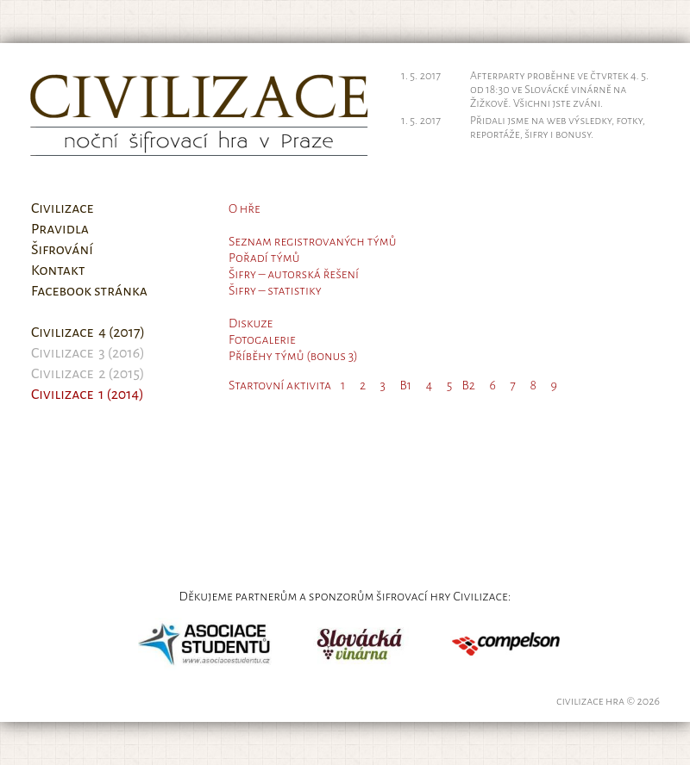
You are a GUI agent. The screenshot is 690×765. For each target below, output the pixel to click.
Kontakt (58, 270)
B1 (406, 385)
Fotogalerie (262, 339)
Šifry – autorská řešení (294, 274)
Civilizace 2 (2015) (88, 374)
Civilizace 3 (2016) (88, 353)
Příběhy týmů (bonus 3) (293, 356)
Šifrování (62, 250)
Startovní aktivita (280, 385)
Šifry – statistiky (275, 290)
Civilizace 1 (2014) (87, 394)
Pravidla (60, 229)
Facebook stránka (89, 291)
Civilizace (62, 208)
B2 (468, 385)
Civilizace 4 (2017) (88, 332)
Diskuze (251, 323)
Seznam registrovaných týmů (312, 241)
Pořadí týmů (264, 257)
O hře (244, 208)
